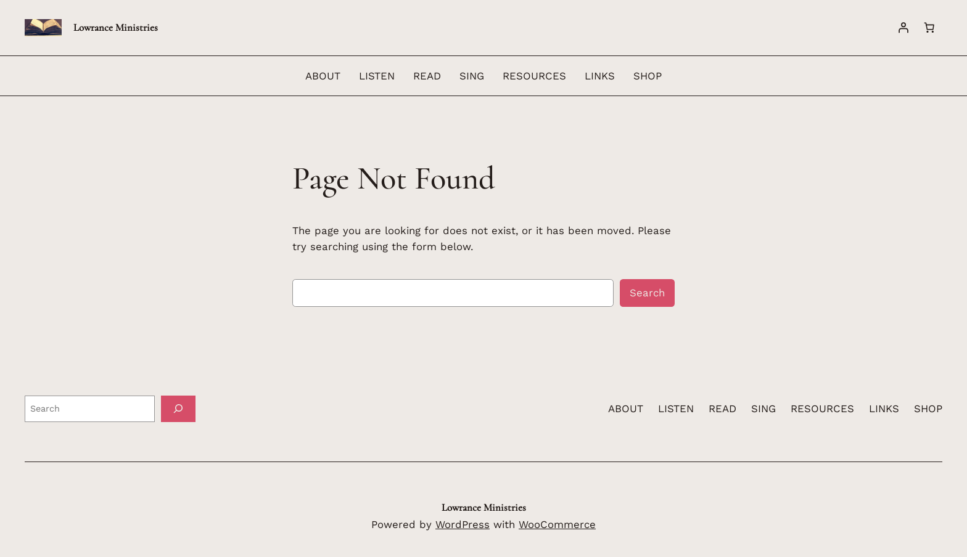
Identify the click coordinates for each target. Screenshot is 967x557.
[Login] (903, 28)
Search (647, 293)
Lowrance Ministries (115, 27)
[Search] (178, 409)
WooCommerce (557, 524)
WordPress (462, 524)
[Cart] (929, 28)
